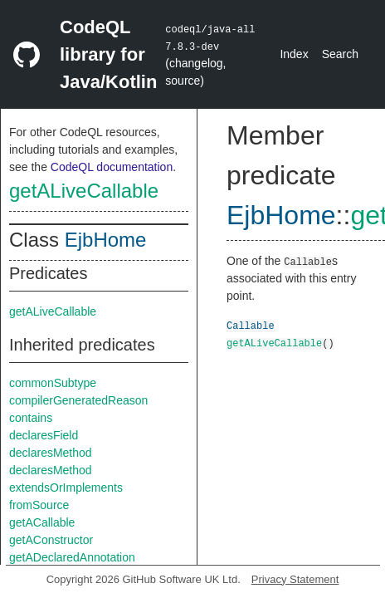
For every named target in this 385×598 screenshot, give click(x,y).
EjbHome (106, 239)
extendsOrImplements (66, 487)
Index (294, 54)
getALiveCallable (83, 190)
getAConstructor (51, 540)
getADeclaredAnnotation (72, 557)
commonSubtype (52, 383)
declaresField (43, 435)
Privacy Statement (295, 579)
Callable (251, 325)
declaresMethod (50, 452)
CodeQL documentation (112, 167)
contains (30, 417)
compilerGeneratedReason (78, 400)
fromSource (39, 505)
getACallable (42, 522)
